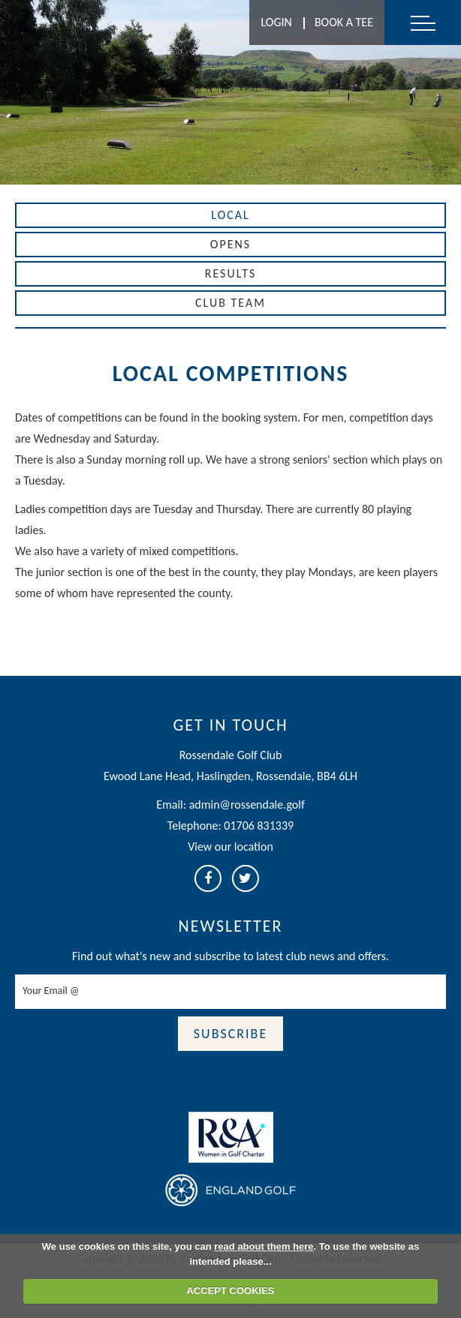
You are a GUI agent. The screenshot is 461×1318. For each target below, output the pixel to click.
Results (231, 273)
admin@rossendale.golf (247, 804)
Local (230, 215)
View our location (230, 846)
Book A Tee (344, 22)
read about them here (263, 1246)
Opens (230, 244)
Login (276, 22)
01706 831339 (259, 825)
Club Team (230, 303)
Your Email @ (51, 990)
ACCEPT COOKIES (230, 1290)
